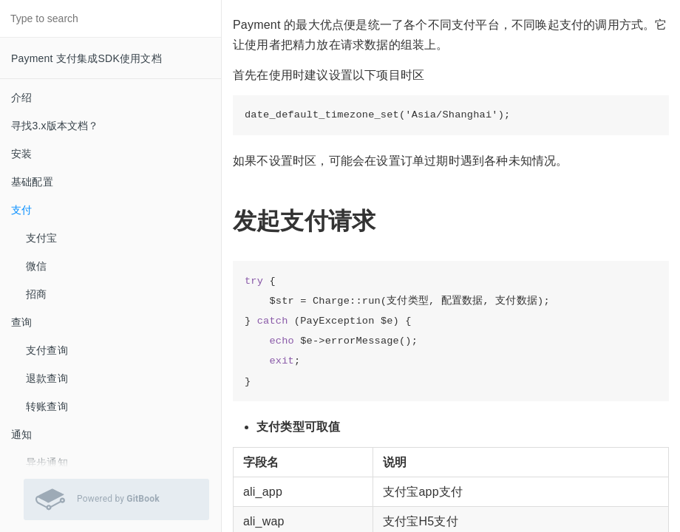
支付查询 (47, 350)
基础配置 (32, 182)
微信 (36, 266)
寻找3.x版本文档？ (55, 126)
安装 (21, 154)
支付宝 (42, 238)
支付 (21, 210)
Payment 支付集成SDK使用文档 (86, 58)
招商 (36, 294)
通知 (21, 434)
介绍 (21, 97)
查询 (21, 322)
